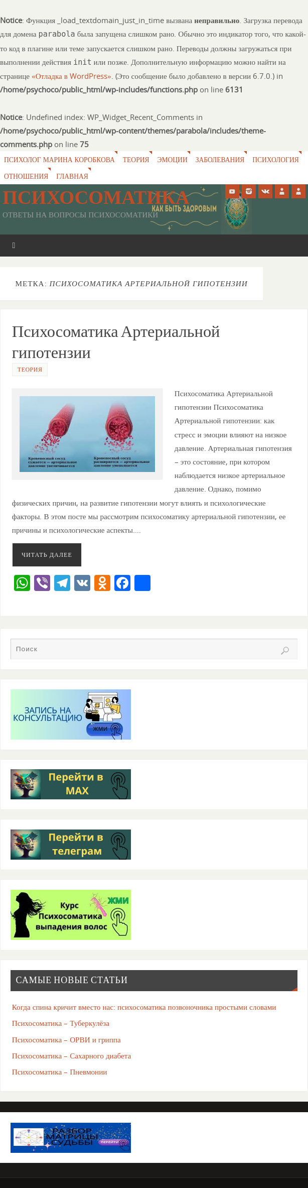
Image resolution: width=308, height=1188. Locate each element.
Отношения (26, 176)
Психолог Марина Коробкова (59, 159)
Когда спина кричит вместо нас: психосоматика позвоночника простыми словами (144, 1007)
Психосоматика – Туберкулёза (60, 1023)
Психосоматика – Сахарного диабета (71, 1055)
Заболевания (221, 159)
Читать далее (47, 554)
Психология (277, 159)
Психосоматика (96, 197)
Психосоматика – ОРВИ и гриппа (66, 1039)
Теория (136, 159)
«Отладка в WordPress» (71, 76)
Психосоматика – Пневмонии (59, 1071)
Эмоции (174, 159)
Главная (73, 176)
